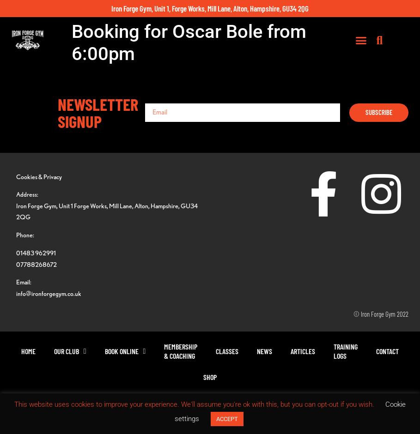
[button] (382, 42)
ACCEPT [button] (227, 419)
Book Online (125, 351)
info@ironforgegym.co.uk (48, 293)
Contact (387, 351)
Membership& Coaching (180, 351)
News (264, 351)
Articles (303, 351)
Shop (210, 377)
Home (28, 351)
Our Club (70, 351)
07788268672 (36, 264)
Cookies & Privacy (39, 177)
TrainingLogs (346, 351)
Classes (227, 351)
